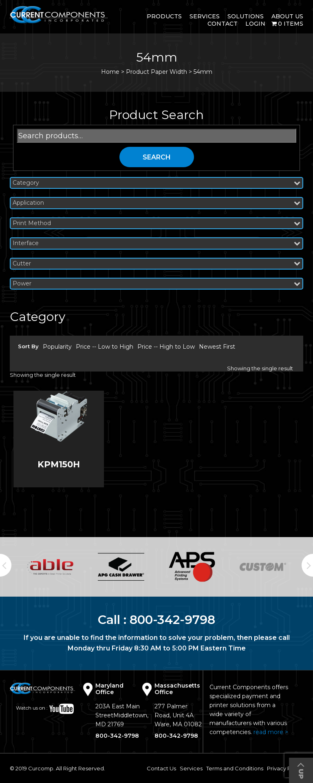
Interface (156, 243)
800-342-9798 (172, 619)
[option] (50, 567)
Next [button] (307, 565)
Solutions (245, 16)
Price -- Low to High (104, 346)
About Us (287, 16)
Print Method (156, 223)
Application (156, 203)
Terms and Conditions (234, 768)
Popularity (57, 346)
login (255, 23)
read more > (270, 732)
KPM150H (58, 464)
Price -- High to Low (166, 346)
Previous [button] (5, 565)
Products (164, 16)
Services (205, 16)
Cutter (156, 264)
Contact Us (161, 768)
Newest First (217, 346)
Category (156, 183)
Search (157, 157)
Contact (222, 23)
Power (156, 284)
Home (110, 71)
